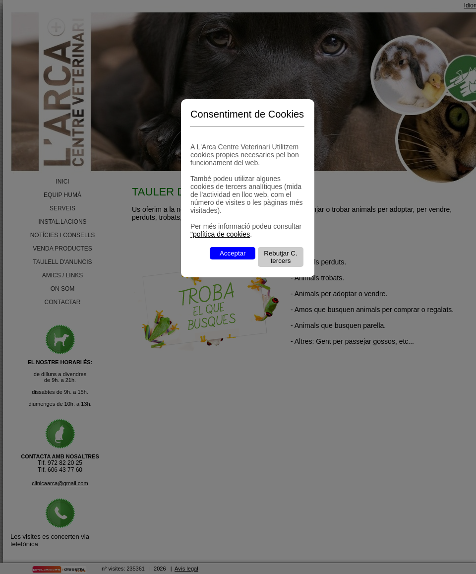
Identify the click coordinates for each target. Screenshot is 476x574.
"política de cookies (220, 234)
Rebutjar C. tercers (280, 257)
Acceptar (233, 253)
